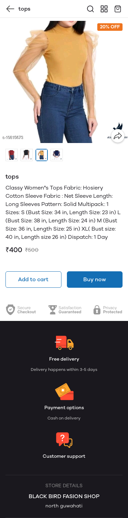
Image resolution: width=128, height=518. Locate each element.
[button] (11, 155)
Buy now (94, 279)
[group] (64, 82)
